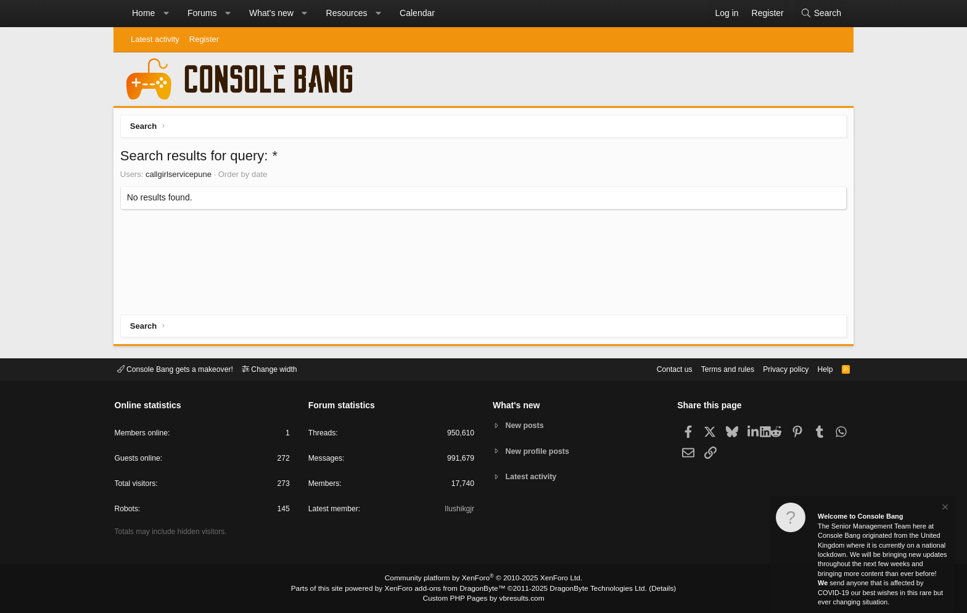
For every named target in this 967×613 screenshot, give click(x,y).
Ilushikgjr (458, 511)
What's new (271, 13)
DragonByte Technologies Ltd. (590, 589)
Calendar (417, 13)
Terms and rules (714, 368)
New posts (526, 425)
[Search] (820, 13)
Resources (347, 13)
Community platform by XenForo (483, 579)
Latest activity (155, 39)
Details (650, 589)
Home (143, 13)
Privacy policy (776, 368)
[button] (166, 13)
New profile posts (539, 451)
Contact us (658, 368)
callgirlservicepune (181, 176)
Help (818, 368)
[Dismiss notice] (944, 508)
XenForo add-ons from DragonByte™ (448, 589)
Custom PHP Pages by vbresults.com (483, 599)
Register (204, 39)
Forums (201, 13)
